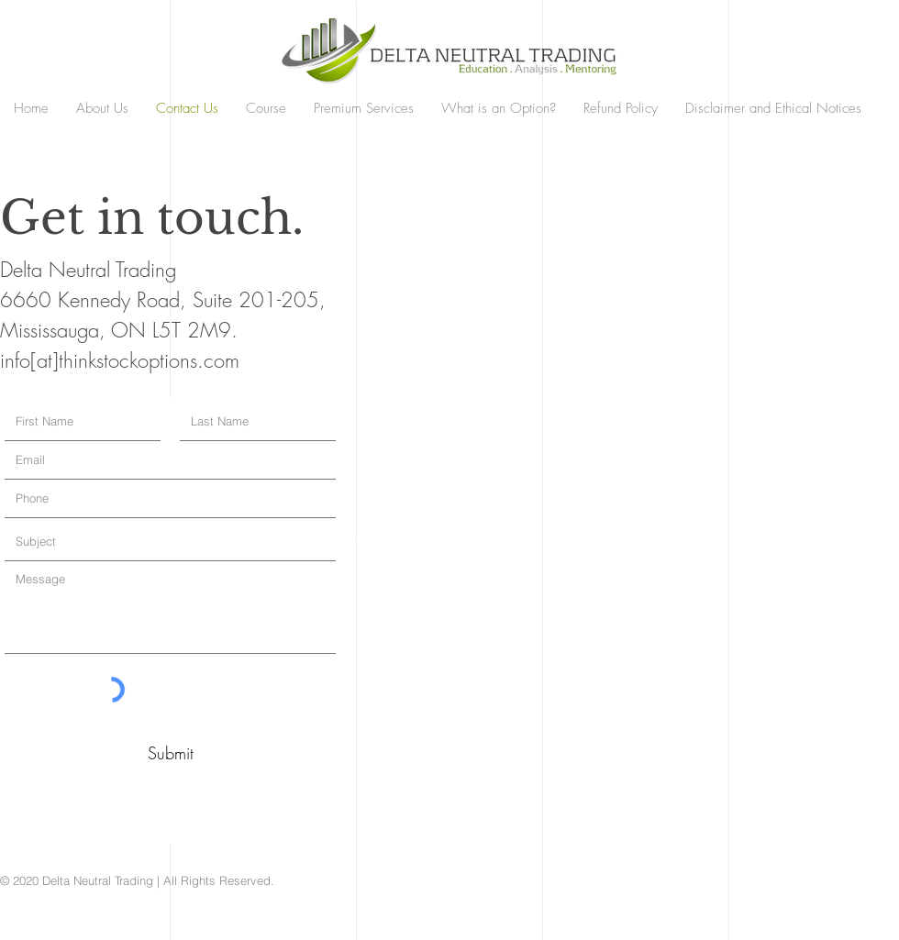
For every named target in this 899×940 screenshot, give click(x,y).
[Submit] (170, 753)
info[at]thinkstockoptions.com (119, 360)
